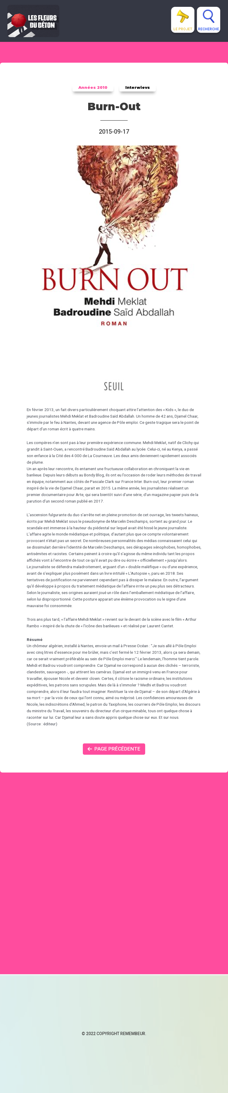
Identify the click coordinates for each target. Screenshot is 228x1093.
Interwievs (137, 87)
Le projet (182, 29)
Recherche (208, 29)
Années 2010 (92, 87)
